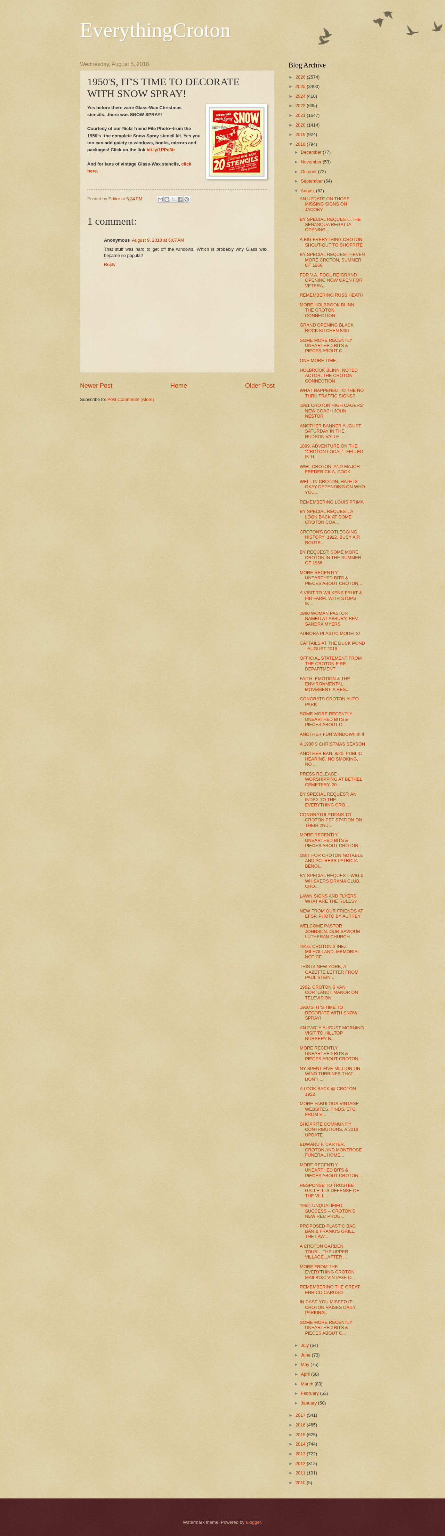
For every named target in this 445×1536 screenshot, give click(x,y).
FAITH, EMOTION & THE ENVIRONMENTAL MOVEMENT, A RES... (325, 684)
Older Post (260, 385)
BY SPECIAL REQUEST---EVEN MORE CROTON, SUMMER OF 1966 (332, 260)
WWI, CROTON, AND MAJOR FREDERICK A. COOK (330, 469)
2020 (301, 125)
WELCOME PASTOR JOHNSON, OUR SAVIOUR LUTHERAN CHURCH (330, 931)
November (312, 161)
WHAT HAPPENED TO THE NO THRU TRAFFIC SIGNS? (332, 393)
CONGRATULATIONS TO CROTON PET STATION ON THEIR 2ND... (331, 820)
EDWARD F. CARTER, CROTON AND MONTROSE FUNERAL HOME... (331, 1150)
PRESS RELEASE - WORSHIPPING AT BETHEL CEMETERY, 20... (331, 779)
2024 (301, 96)
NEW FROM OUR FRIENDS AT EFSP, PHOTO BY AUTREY (331, 913)
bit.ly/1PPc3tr (161, 149)
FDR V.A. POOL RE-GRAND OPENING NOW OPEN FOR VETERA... (331, 280)
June (306, 1355)
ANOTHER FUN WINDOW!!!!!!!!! (332, 734)
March (307, 1383)
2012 (301, 1463)
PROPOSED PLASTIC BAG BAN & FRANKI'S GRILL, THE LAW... (328, 1231)
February (310, 1393)
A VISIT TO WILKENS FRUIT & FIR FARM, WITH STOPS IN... (331, 598)
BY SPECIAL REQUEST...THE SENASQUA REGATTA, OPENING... (330, 225)
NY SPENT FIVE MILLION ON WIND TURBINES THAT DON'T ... (330, 1074)
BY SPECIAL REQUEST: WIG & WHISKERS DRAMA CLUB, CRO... (332, 881)
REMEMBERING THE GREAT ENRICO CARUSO (330, 1289)
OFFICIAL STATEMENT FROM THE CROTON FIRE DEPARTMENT (331, 664)
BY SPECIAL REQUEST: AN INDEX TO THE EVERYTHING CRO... (328, 799)
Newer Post (96, 385)
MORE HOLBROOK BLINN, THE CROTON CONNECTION (327, 310)
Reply (109, 264)
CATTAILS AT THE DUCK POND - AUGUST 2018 (332, 646)
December (312, 152)
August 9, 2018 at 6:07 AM (158, 240)
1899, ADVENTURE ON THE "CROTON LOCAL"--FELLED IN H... (331, 451)
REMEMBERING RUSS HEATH (331, 295)
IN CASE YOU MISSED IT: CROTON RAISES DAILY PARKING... (328, 1307)
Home (178, 385)
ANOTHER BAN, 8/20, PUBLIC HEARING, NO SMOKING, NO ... (331, 759)
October (309, 171)
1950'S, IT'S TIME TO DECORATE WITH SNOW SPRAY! (328, 1013)
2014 (301, 1444)
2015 (301, 1434)
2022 (301, 105)
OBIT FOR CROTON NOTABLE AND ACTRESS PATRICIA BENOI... (331, 861)
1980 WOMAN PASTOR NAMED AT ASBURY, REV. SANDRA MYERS (329, 619)
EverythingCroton (155, 29)
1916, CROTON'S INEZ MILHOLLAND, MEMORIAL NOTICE (330, 952)
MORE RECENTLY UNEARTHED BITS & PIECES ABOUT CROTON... (331, 578)
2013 (301, 1453)
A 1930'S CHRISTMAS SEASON (332, 744)
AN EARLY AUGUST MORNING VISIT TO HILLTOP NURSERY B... (332, 1033)
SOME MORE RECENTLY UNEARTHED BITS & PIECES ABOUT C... (326, 346)
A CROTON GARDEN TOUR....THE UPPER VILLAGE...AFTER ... (324, 1252)
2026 (301, 77)
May (305, 1364)
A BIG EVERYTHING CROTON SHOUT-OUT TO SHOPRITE (331, 242)
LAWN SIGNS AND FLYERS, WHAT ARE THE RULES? (329, 898)
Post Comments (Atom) (130, 399)
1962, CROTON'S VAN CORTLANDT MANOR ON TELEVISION (329, 992)
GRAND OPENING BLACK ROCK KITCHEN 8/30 (327, 327)
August (308, 190)
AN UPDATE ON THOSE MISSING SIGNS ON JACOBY (324, 204)
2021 (301, 115)
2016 (301, 1425)
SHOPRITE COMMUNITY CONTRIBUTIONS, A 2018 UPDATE (329, 1129)
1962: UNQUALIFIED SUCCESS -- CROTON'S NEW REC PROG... (327, 1211)
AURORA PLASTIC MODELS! (330, 633)
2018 (301, 144)
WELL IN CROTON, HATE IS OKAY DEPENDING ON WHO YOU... (332, 487)
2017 (301, 1415)
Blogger (253, 1522)
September (312, 181)
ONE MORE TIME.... (320, 360)
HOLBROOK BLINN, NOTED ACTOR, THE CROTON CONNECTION (329, 376)
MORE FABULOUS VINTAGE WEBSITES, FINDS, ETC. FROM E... (329, 1109)
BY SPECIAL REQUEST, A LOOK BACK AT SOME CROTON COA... (326, 517)
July (305, 1345)
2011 (301, 1472)
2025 (301, 86)
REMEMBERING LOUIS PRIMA (332, 502)
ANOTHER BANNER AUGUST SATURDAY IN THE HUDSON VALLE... (330, 431)
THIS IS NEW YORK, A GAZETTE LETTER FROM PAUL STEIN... (329, 972)
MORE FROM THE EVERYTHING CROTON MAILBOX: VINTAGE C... (327, 1272)
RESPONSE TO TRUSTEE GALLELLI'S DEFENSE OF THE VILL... (329, 1191)
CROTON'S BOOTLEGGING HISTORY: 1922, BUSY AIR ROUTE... (330, 537)
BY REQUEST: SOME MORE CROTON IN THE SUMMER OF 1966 (330, 557)
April (306, 1374)
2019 (301, 134)
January (309, 1403)
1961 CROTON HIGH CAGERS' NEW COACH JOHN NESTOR (332, 411)
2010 (301, 1482)
